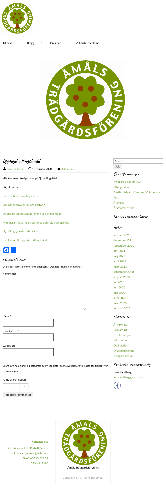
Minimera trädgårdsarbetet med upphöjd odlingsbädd (36, 222)
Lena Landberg (15, 168)
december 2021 (123, 240)
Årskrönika (120, 324)
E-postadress (11, 330)
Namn (7, 316)
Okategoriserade (123, 350)
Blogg (30, 43)
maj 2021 (119, 256)
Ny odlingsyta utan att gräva (20, 231)
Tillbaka (7, 43)
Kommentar (10, 273)
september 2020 (123, 271)
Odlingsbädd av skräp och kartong (24, 204)
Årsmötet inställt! (124, 207)
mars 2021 (120, 266)
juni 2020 (119, 287)
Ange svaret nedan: (14, 379)
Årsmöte (118, 202)
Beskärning (120, 329)
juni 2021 (119, 250)
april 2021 (119, 261)
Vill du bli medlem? (87, 43)
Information (120, 340)
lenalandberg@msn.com (128, 377)
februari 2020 (121, 308)
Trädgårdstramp (123, 355)
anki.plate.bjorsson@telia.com (29, 453)
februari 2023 (121, 235)
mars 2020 (120, 303)
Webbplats (9, 345)
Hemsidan (55, 43)
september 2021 (123, 245)
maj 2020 (119, 292)
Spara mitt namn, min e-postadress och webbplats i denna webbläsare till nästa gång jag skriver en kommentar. (55, 368)
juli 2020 (118, 282)
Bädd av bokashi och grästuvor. (22, 196)
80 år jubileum (122, 187)
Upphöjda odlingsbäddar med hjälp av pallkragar (32, 213)
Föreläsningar (121, 335)
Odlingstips (67, 168)
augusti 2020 (121, 277)
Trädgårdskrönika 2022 (127, 181)
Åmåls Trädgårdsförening (82, 467)
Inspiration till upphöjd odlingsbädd (25, 240)
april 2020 (119, 297)
